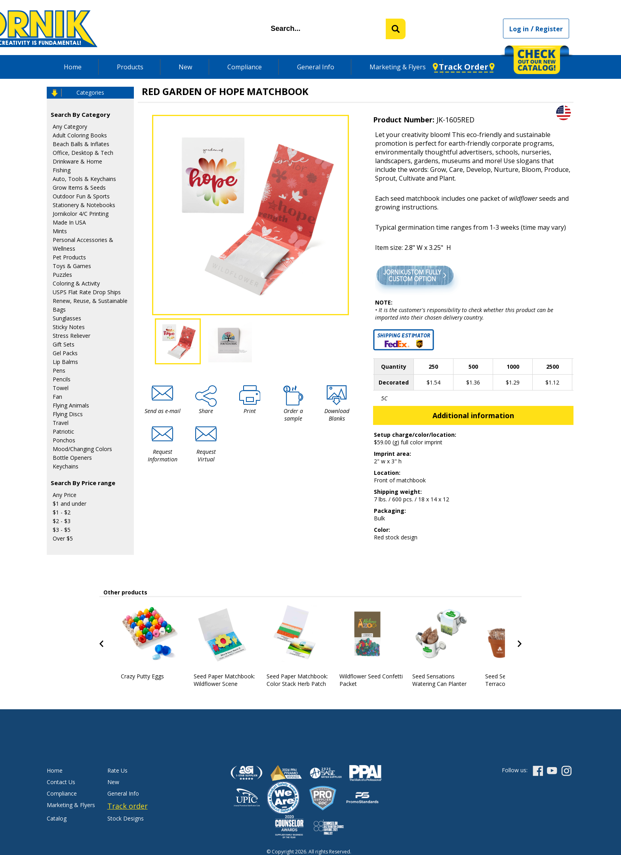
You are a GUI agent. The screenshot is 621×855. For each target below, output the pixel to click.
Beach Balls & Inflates (81, 144)
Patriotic (63, 431)
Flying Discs (68, 414)
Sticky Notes (69, 327)
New (185, 67)
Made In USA (69, 222)
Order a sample (293, 414)
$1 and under (69, 503)
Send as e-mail (163, 411)
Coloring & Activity (76, 283)
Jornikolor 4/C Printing (81, 213)
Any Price (64, 495)
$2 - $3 (61, 521)
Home (73, 67)
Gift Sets (63, 344)
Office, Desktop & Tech (83, 152)
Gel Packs (65, 353)
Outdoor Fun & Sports (81, 196)
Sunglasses (67, 318)
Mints (60, 231)
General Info (315, 67)
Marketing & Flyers (398, 67)
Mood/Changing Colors (82, 449)
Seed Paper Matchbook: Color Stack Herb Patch (297, 679)
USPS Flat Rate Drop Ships (87, 292)
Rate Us (117, 770)
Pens (59, 370)
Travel (61, 423)
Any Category (70, 126)
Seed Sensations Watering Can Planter (439, 679)
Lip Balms (65, 362)
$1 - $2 (61, 512)
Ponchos (64, 440)
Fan (57, 396)
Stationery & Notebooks (84, 205)
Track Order (463, 66)
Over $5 (63, 538)
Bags (59, 309)
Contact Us (61, 782)
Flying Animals (71, 405)
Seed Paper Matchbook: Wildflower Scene (224, 679)
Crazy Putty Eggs (142, 676)
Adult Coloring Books (80, 135)
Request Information (162, 455)
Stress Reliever (71, 335)
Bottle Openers (72, 457)
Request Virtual (206, 455)
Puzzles (62, 274)
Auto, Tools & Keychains (84, 179)
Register (549, 29)
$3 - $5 (61, 529)
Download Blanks (336, 414)
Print (250, 411)
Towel (61, 388)
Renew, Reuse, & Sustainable (90, 301)
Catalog (57, 818)
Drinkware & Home (77, 161)
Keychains (65, 466)
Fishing (61, 170)
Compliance (244, 67)
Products (130, 67)
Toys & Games (72, 266)
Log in (519, 29)
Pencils (61, 379)
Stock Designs (125, 818)
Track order (127, 806)
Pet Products (69, 257)
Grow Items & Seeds (79, 187)
